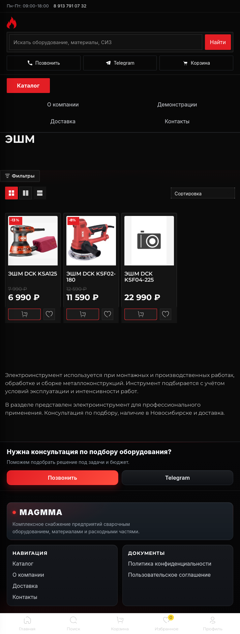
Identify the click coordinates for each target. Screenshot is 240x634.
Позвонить (62, 477)
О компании (63, 104)
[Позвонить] (44, 63)
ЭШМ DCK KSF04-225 (139, 276)
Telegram (177, 477)
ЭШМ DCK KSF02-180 (91, 276)
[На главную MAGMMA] (120, 23)
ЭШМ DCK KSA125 (32, 273)
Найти (218, 42)
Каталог (28, 85)
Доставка (63, 121)
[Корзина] (196, 63)
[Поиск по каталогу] (105, 42)
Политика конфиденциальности (169, 563)
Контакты (177, 121)
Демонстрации (177, 104)
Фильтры (20, 176)
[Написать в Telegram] (120, 63)
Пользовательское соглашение (169, 574)
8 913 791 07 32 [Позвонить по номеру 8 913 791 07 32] (70, 5)
